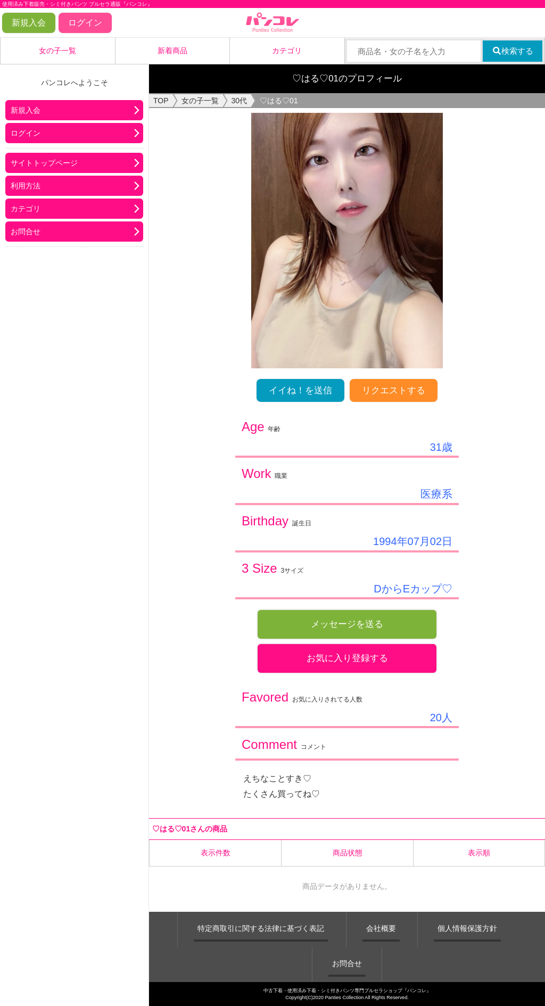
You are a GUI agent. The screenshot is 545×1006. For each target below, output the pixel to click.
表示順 (479, 852)
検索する (513, 50)
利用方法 (25, 186)
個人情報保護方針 (467, 928)
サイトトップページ (44, 163)
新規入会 (29, 22)
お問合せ (25, 231)
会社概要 (381, 928)
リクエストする (393, 390)
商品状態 (347, 852)
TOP (161, 100)
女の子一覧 (57, 50)
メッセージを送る (347, 624)
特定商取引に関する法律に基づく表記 (260, 928)
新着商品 (172, 50)
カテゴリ (287, 50)
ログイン (85, 22)
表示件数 (215, 852)
